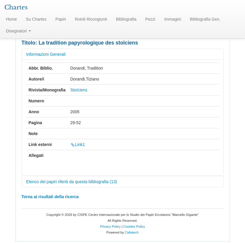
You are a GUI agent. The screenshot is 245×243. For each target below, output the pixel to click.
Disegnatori (18, 31)
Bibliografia (126, 19)
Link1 (77, 144)
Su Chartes (36, 19)
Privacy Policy (110, 226)
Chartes (16, 7)
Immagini (172, 19)
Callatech (132, 232)
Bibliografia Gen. (205, 19)
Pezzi (150, 19)
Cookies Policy (134, 226)
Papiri (60, 19)
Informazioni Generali (46, 54)
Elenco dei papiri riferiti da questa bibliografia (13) (71, 181)
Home (11, 19)
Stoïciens (78, 90)
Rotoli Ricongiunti (91, 19)
